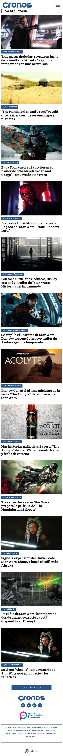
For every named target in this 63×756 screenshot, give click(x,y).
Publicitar (37, 734)
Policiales (31, 730)
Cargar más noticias (31, 687)
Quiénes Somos (49, 734)
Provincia (10, 727)
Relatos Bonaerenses (15, 734)
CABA (46, 727)
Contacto (30, 737)
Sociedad (53, 727)
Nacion (40, 727)
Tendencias (21, 730)
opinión (28, 734)
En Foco (11, 730)
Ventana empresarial (46, 730)
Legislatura (20, 727)
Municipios (31, 727)
